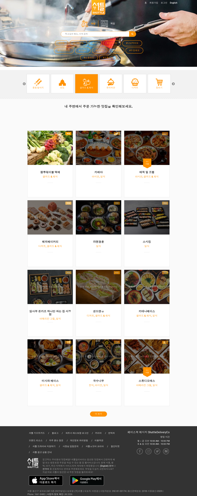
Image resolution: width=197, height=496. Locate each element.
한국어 (46, 469)
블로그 (55, 433)
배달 (93, 23)
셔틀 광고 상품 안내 (42, 452)
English (173, 3)
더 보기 (98, 414)
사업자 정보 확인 (55, 494)
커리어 (98, 433)
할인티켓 (115, 446)
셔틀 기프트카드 (37, 433)
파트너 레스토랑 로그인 (77, 433)
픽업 (113, 23)
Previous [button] (24, 83)
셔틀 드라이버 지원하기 (44, 446)
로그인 (164, 3)
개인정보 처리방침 (79, 440)
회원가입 (153, 3)
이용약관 (99, 440)
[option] (38, 83)
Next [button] (173, 83)
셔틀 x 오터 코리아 (95, 446)
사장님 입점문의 (71, 446)
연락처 (111, 433)
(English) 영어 (106, 466)
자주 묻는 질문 (56, 440)
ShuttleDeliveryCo (159, 432)
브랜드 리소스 (36, 440)
